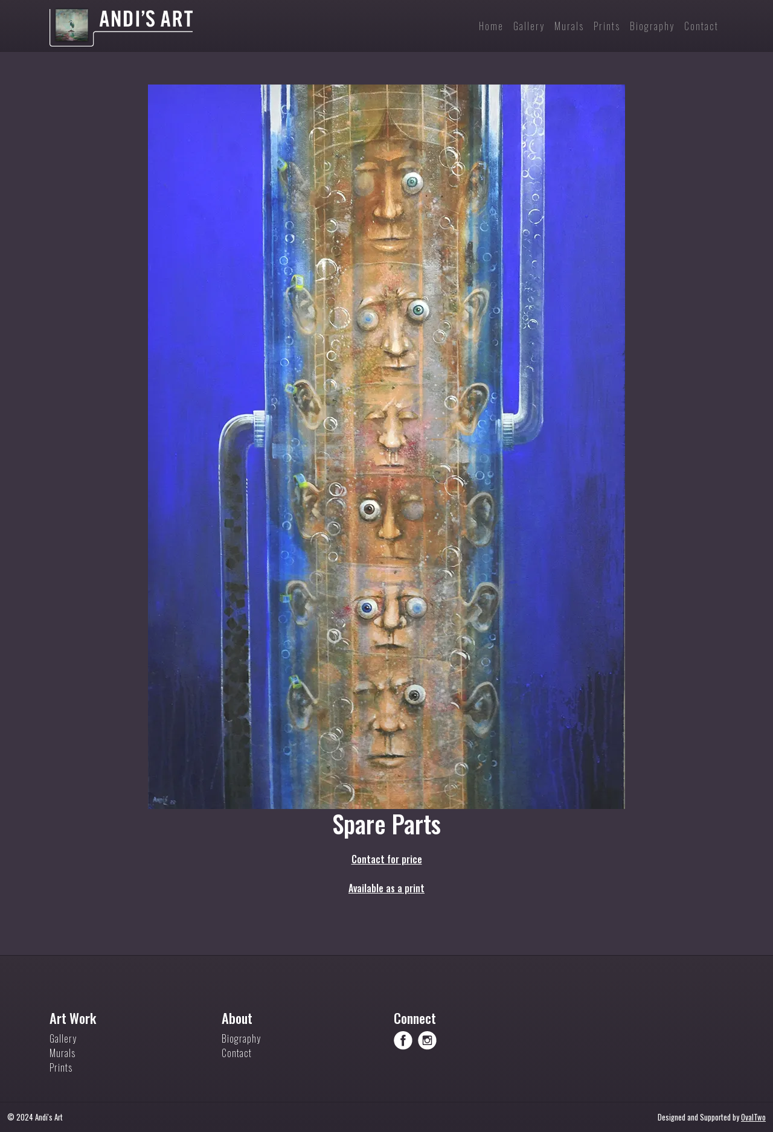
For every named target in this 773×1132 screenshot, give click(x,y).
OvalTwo (753, 1117)
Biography (241, 1038)
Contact (237, 1053)
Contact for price (386, 859)
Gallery (63, 1038)
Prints (61, 1067)
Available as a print (386, 888)
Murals (62, 1053)
